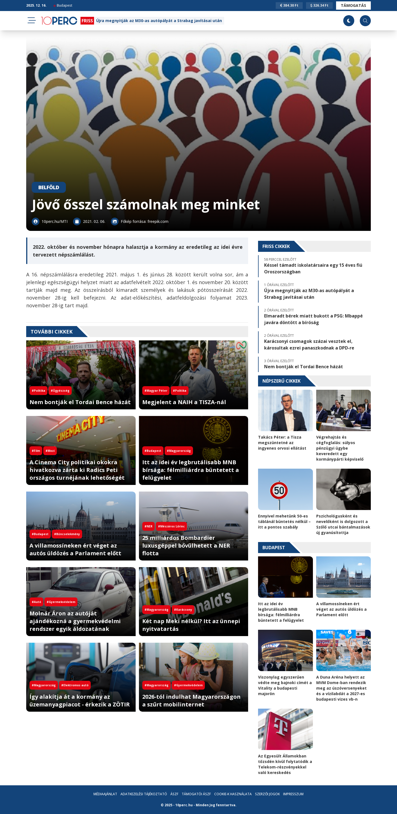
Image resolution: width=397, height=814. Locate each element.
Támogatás (353, 5)
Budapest (62, 5)
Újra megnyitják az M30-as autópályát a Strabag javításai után (159, 20)
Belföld (48, 187)
